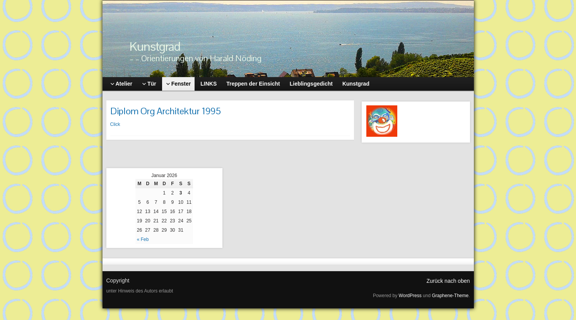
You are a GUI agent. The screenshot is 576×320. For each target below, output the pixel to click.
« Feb (143, 239)
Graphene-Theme (450, 295)
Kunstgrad (155, 46)
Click (115, 124)
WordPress (410, 295)
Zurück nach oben (448, 281)
